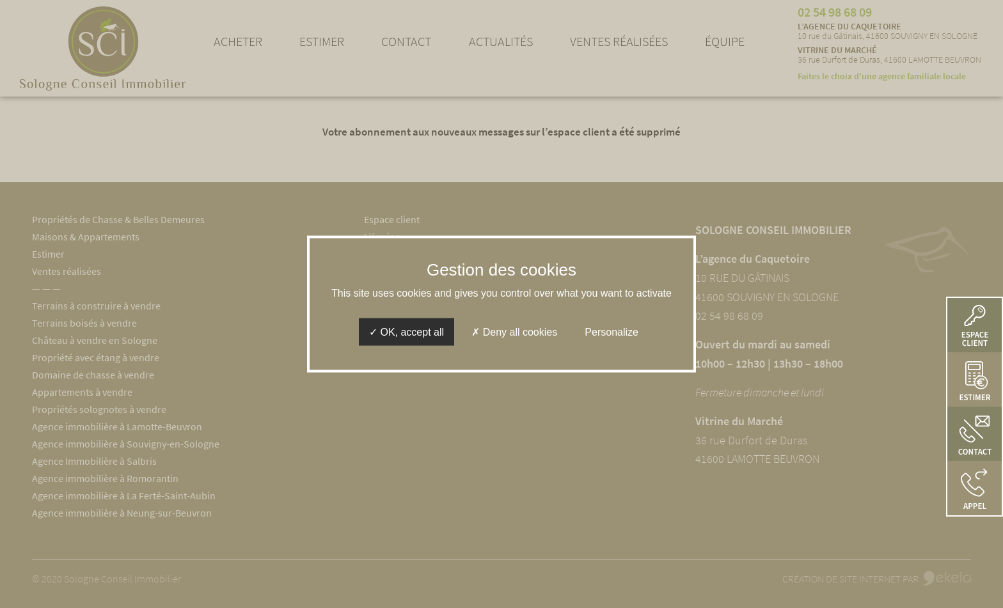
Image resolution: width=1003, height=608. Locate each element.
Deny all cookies (514, 332)
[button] (974, 488)
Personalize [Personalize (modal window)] (611, 332)
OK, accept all (406, 332)
